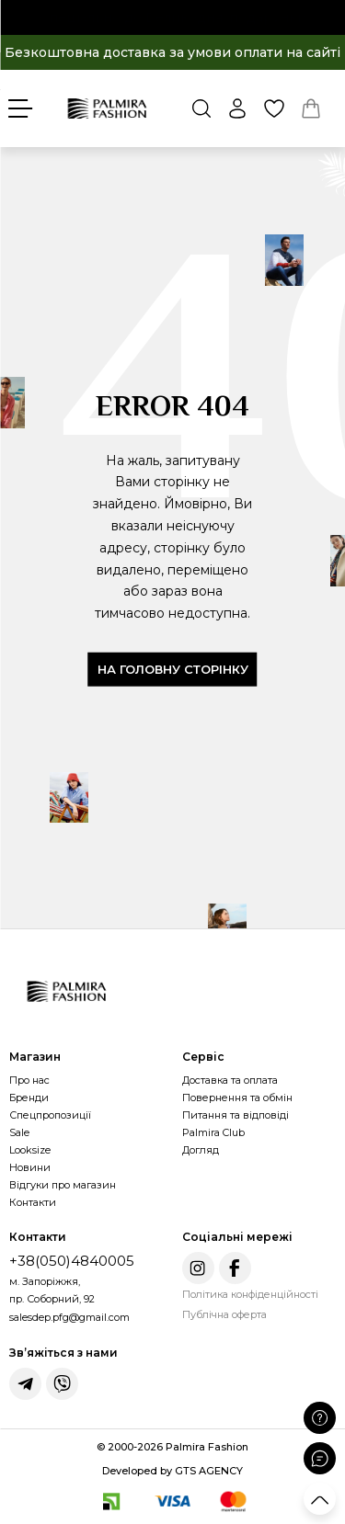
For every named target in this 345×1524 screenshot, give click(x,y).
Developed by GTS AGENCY (172, 1470)
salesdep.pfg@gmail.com (69, 1317)
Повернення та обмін (237, 1097)
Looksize (30, 1149)
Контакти (32, 1202)
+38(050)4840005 (71, 1260)
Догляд (200, 1149)
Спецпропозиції (50, 1115)
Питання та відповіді (235, 1115)
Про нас (29, 1080)
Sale (19, 1132)
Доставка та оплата (230, 1080)
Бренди (29, 1097)
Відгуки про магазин (62, 1184)
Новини (30, 1167)
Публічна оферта (224, 1314)
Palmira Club (213, 1132)
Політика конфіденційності (250, 1294)
